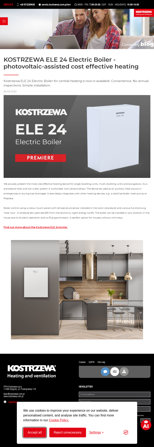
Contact (11, 402)
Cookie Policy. (59, 420)
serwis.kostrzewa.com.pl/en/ (56, 4)
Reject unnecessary (67, 432)
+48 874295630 (27, 4)
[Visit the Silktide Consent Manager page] (126, 432)
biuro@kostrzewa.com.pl (14, 394)
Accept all (35, 432)
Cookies (82, 362)
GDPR (91, 362)
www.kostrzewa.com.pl (13, 396)
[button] (4, 21)
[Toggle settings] (96, 432)
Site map (101, 362)
